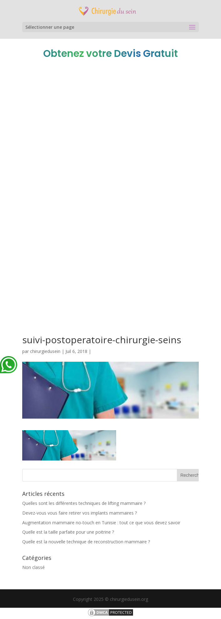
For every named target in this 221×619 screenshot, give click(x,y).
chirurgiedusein (45, 351)
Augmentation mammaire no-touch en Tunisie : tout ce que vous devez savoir (101, 523)
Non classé (33, 567)
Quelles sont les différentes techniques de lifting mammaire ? (84, 503)
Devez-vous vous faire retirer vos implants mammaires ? (79, 513)
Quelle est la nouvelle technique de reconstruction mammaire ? (86, 542)
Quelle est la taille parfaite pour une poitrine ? (68, 532)
